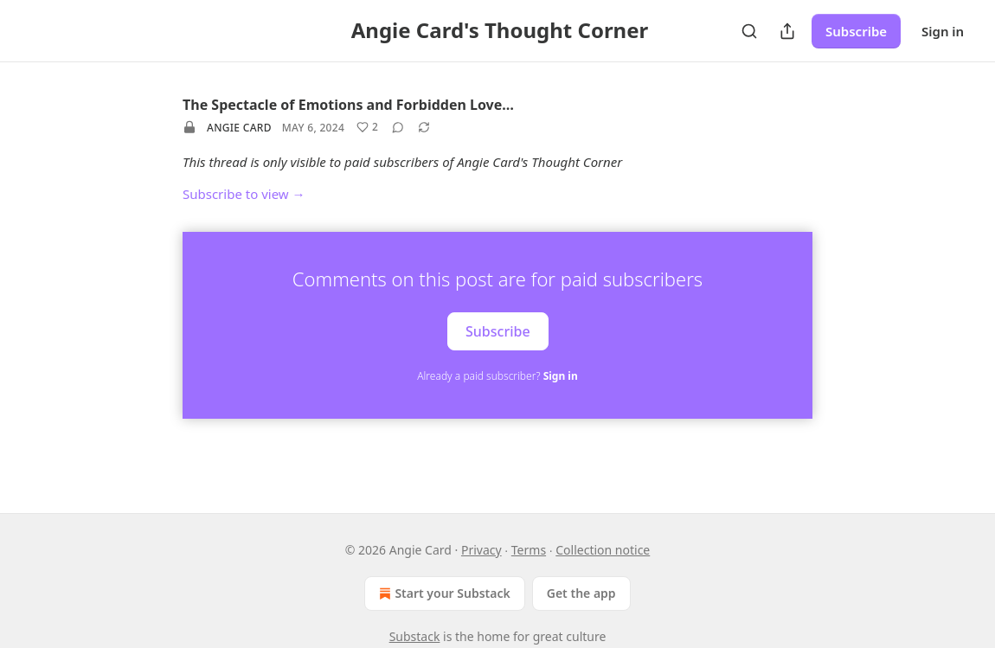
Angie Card (239, 127)
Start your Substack (443, 593)
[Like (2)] (367, 127)
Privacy (481, 550)
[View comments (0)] (398, 127)
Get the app (581, 593)
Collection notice (602, 550)
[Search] (749, 31)
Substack (414, 636)
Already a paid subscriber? (497, 376)
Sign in (942, 31)
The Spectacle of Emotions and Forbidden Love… (348, 104)
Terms (528, 550)
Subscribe (856, 31)
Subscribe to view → (244, 193)
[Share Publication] (787, 31)
